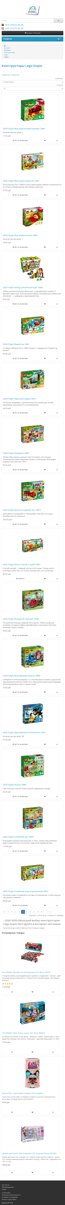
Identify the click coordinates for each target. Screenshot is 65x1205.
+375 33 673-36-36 (13, 28)
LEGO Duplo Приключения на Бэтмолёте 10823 (24, 733)
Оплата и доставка (9, 1199)
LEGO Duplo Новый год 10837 (16, 344)
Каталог (7, 48)
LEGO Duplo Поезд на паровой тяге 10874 (22, 510)
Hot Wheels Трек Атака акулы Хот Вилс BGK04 (23, 1033)
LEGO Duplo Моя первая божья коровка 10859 (24, 129)
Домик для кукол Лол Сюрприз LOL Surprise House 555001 (29, 1153)
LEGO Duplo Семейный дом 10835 (18, 837)
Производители (8, 1187)
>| (49, 912)
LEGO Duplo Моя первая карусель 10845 (21, 181)
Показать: (60, 85)
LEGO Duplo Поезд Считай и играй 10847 (21, 565)
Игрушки (7, 50)
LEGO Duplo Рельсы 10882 (14, 785)
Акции (4, 1189)
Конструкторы (9, 52)
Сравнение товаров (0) (10, 75)
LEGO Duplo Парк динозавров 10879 (19, 399)
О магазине (6, 1193)
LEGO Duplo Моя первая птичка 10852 (20, 235)
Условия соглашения (10, 1197)
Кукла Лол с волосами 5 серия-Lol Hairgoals (22, 1093)
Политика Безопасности (11, 1195)
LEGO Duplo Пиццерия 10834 (16, 453)
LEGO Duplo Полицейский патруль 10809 (21, 676)
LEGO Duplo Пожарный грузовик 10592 (21, 619)
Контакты (5, 1185)
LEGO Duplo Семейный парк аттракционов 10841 (25, 891)
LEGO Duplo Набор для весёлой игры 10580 (23, 288)
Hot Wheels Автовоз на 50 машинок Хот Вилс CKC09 (26, 972)
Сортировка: (59, 78)
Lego (6, 55)
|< (4, 912)
